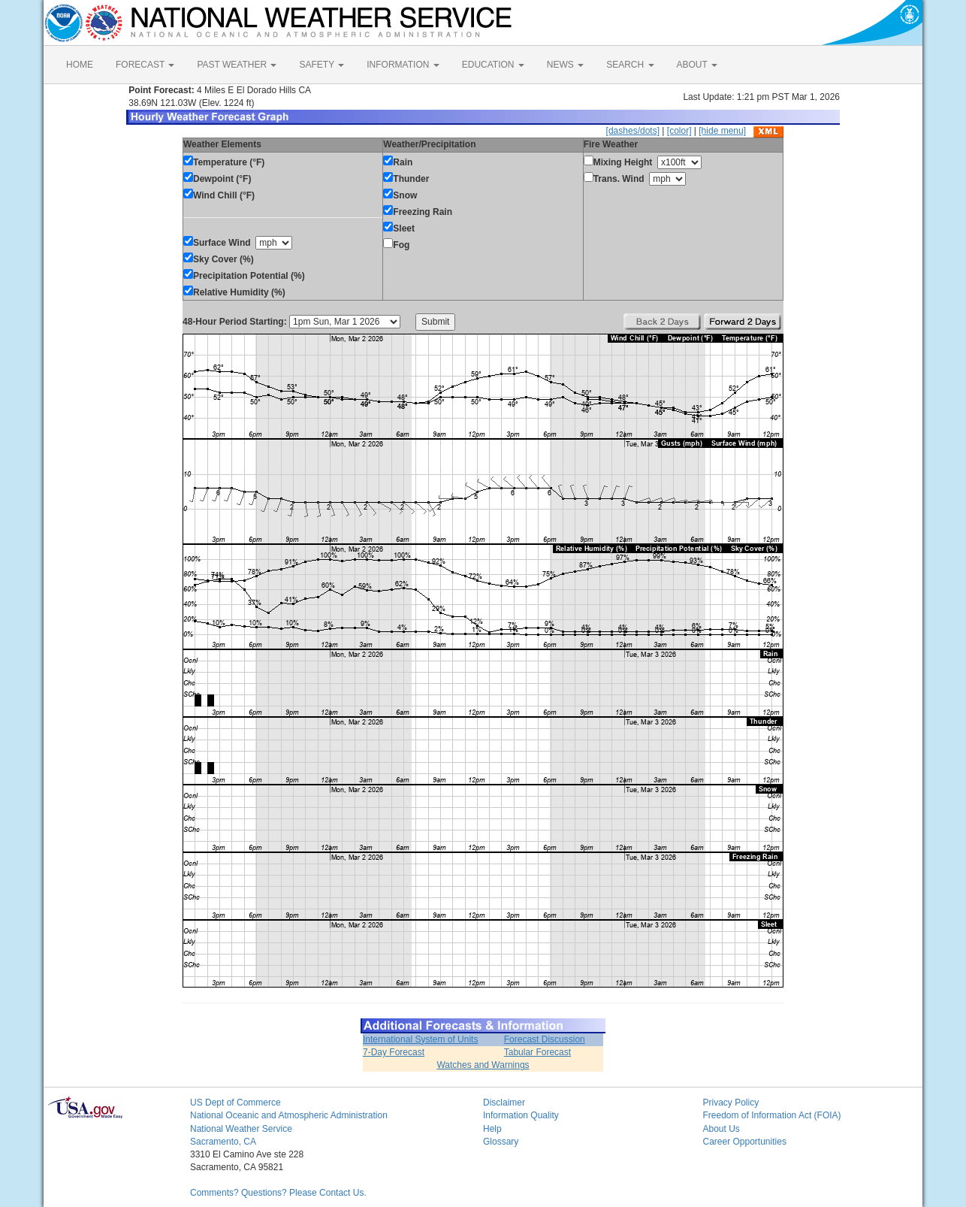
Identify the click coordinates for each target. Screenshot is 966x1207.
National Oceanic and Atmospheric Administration (289, 1115)
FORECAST (145, 64)
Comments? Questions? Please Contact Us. (278, 1192)
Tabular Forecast (537, 1052)
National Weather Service (241, 1129)
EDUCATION (493, 64)
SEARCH (630, 64)
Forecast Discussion (544, 1039)
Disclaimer (504, 1102)
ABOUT (697, 64)
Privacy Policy (731, 1102)
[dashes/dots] (633, 131)
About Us (721, 1129)
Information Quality (521, 1115)
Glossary (500, 1141)
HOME (79, 64)
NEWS (565, 64)
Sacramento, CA (223, 1141)
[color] (679, 131)
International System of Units (420, 1039)
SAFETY (321, 64)
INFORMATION (403, 64)
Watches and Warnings (482, 1065)
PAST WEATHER (236, 64)
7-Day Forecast (393, 1052)
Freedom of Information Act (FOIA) (772, 1115)
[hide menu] (722, 131)
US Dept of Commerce (235, 1102)
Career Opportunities (744, 1141)
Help (492, 1129)
